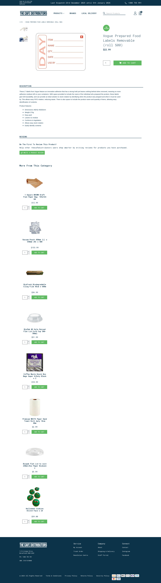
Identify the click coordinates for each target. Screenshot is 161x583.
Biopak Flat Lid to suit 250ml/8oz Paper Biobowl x (35, 466)
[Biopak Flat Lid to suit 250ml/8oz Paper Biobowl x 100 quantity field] (24, 477)
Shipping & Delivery (106, 551)
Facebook (125, 555)
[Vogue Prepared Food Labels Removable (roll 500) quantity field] (106, 63)
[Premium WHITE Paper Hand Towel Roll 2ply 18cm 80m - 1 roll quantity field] (24, 432)
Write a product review (32, 153)
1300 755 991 (135, 3)
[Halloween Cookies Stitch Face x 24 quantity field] (24, 522)
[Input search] (114, 13)
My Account (77, 547)
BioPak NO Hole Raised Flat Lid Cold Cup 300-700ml (35, 331)
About (100, 547)
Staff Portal (103, 555)
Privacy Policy (71, 576)
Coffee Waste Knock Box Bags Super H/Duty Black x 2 (34, 376)
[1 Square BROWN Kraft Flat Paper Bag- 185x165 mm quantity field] (24, 208)
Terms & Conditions (53, 576)
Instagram (126, 551)
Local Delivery (89, 13)
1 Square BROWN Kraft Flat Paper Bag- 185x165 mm (34, 197)
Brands (73, 13)
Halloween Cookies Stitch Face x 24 (35, 509)
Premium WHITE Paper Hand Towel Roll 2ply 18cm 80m (35, 421)
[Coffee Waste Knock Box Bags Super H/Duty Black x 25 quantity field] (24, 387)
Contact (125, 547)
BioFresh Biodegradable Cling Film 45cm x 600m (34, 285)
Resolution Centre (80, 555)
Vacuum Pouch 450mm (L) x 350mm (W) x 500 (34, 240)
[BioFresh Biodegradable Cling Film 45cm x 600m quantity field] (24, 297)
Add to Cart (127, 63)
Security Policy (102, 576)
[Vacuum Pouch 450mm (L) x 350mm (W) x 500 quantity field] (24, 253)
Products (58, 13)
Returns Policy (87, 576)
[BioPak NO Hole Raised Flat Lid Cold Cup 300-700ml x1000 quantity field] (24, 342)
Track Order (78, 551)
